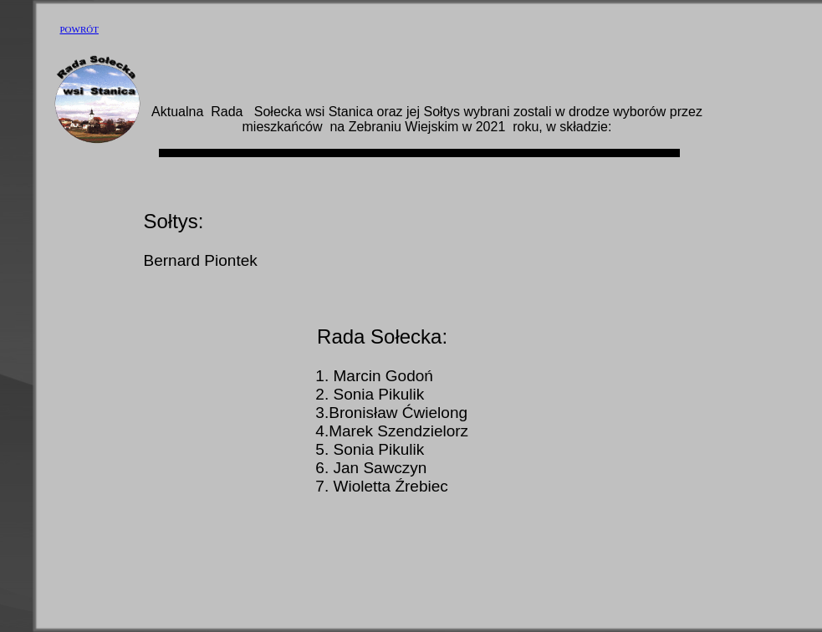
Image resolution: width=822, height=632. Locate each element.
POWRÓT (79, 29)
